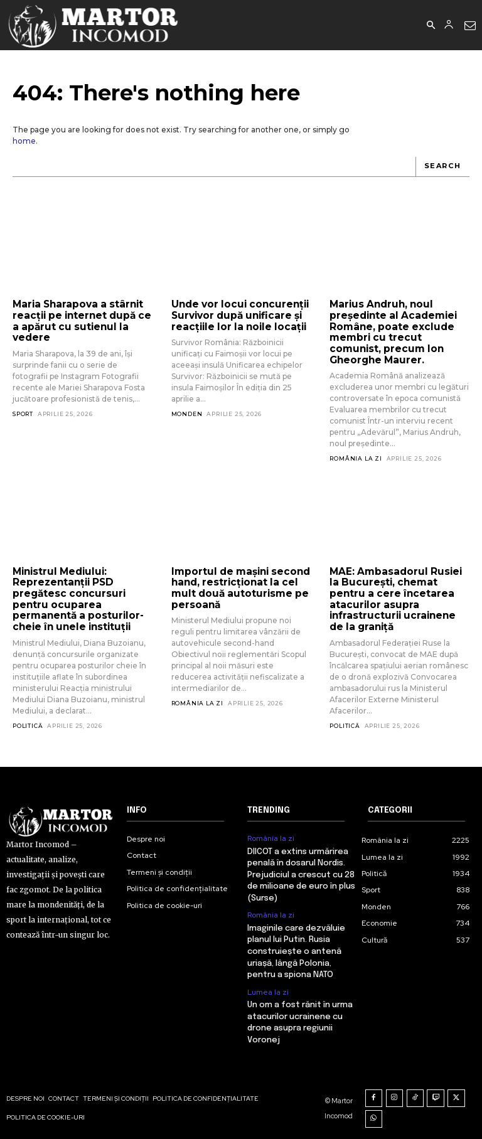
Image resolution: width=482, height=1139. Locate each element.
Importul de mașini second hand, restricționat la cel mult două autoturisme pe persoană (239, 586)
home (24, 141)
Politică (28, 722)
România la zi (355, 457)
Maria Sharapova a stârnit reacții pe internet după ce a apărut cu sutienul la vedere (79, 320)
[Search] (442, 167)
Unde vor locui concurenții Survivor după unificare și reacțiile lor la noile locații (237, 315)
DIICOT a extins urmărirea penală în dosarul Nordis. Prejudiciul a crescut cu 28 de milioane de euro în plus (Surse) (301, 871)
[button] (430, 25)
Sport (23, 412)
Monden (187, 413)
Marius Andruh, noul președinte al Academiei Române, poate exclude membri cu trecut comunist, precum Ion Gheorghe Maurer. (390, 331)
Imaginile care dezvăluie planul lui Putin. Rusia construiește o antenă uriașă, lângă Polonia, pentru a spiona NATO (296, 947)
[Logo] (93, 25)
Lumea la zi (268, 986)
